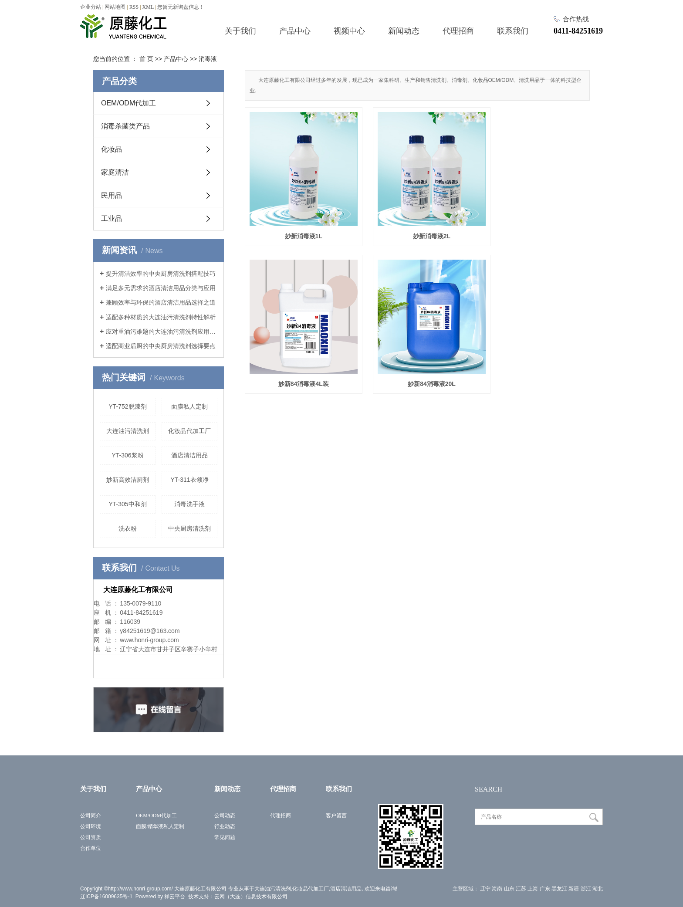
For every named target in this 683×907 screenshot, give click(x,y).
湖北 (597, 889)
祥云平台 (174, 896)
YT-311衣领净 (189, 479)
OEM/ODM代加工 (128, 103)
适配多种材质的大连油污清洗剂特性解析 (161, 317)
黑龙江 (559, 889)
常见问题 (224, 837)
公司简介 (90, 815)
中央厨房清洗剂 (189, 528)
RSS (134, 7)
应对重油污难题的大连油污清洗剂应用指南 (161, 331)
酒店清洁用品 (189, 455)
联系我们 (512, 31)
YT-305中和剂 (127, 504)
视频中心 (349, 31)
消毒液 (208, 58)
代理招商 (458, 31)
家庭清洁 (115, 172)
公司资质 (90, 837)
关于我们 (240, 31)
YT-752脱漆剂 (127, 406)
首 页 (146, 58)
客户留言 (336, 815)
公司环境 (90, 826)
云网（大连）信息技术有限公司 (250, 896)
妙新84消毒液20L (299, 363)
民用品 (111, 195)
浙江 (586, 889)
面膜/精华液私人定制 (160, 826)
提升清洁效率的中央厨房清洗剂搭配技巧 (161, 273)
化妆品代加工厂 (189, 430)
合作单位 (90, 848)
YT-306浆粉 (127, 455)
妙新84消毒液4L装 (536, 225)
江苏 (521, 889)
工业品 (111, 218)
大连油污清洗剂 (127, 430)
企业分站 (90, 7)
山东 (509, 889)
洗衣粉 (127, 528)
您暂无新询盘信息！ (180, 7)
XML (148, 7)
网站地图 (115, 7)
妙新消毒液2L (417, 225)
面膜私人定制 (189, 406)
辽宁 (485, 889)
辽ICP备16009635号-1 (106, 896)
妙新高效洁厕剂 (127, 479)
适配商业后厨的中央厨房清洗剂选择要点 (161, 345)
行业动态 (224, 826)
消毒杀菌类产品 (125, 126)
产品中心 (295, 31)
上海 (532, 889)
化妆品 (111, 149)
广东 (545, 889)
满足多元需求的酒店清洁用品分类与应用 (161, 287)
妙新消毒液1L (298, 225)
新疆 (573, 889)
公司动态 (224, 815)
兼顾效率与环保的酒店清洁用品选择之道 (161, 302)
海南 (497, 889)
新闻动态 (403, 31)
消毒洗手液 (189, 504)
